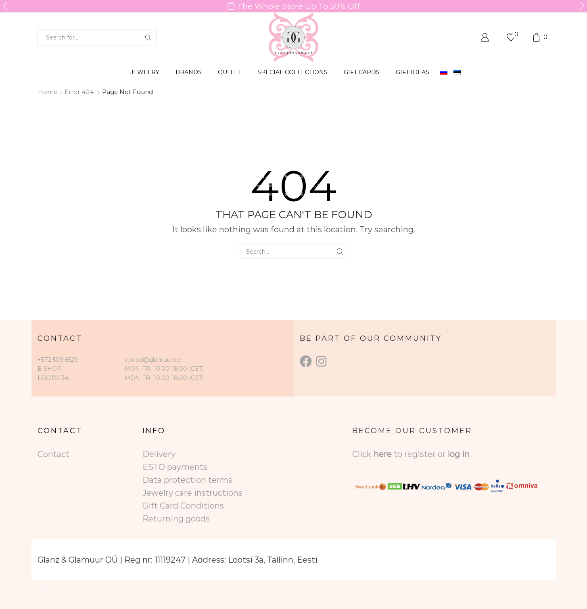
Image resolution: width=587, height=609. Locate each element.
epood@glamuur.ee (153, 359)
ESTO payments (174, 467)
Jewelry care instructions (192, 493)
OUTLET (229, 72)
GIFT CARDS (362, 72)
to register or (421, 454)
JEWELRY (144, 72)
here (383, 454)
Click (363, 454)
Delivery (158, 454)
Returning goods (176, 518)
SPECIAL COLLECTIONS (292, 72)
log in (459, 454)
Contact (53, 454)
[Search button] (148, 37)
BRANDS (188, 72)
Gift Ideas (412, 72)
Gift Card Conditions (183, 506)
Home (47, 92)
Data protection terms (187, 480)
